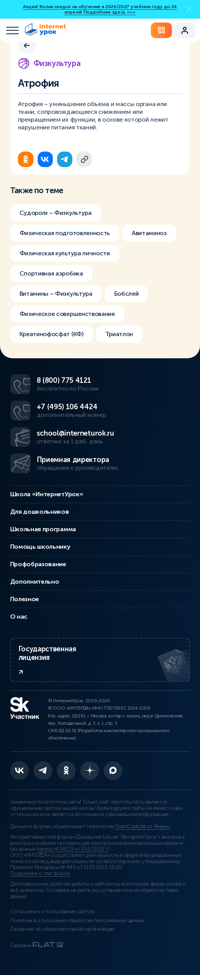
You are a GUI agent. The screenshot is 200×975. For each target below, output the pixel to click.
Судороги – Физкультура (55, 212)
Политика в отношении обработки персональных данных (77, 920)
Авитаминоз (149, 233)
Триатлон (119, 334)
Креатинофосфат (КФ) (51, 334)
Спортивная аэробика (51, 273)
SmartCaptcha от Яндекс (142, 826)
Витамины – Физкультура (55, 293)
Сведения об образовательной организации (62, 929)
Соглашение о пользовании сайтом (52, 911)
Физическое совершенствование (67, 313)
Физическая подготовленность (64, 233)
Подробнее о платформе (40, 873)
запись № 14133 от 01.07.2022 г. (72, 849)
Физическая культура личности (64, 253)
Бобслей (126, 293)
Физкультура (49, 63)
